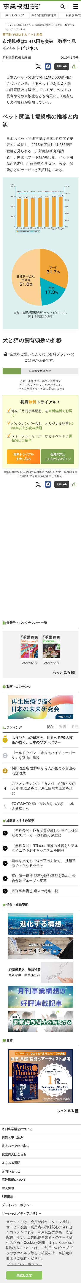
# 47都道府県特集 (44, 15)
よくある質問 (11, 1163)
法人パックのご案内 (15, 1146)
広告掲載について (14, 1179)
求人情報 (8, 1188)
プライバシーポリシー (17, 1205)
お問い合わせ (11, 1171)
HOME (9, 25)
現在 (50, 727)
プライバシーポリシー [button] (24, 1264)
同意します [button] (24, 1275)
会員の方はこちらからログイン (57, 457)
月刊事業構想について (17, 1129)
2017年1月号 (24, 25)
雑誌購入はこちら (14, 1154)
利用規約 (8, 1196)
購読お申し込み (12, 1137)
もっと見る (61, 672)
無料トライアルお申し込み (23, 457)
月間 (74, 727)
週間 (62, 727)
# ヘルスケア (15, 15)
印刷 (62, 66)
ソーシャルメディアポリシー (22, 1213)
